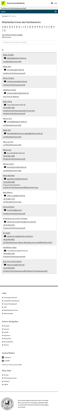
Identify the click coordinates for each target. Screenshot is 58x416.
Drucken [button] (6, 375)
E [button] (12, 26)
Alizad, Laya (7, 150)
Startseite (5, 16)
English (6, 384)
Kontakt (6, 332)
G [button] (16, 26)
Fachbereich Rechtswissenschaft (13, 8)
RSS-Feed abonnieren (10, 378)
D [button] (10, 26)
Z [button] (4, 30)
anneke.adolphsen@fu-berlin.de (18, 93)
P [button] (37, 26)
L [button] (27, 26)
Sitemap (6, 345)
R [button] (39, 26)
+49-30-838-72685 (9, 156)
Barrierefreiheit (8, 342)
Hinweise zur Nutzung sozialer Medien (12, 365)
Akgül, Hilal (7, 130)
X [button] (53, 26)
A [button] (2, 26)
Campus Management (10, 304)
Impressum (7, 335)
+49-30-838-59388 (9, 182)
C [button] (7, 26)
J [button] (23, 26)
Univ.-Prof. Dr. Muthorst (11, 97)
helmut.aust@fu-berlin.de (15, 265)
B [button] (5, 26)
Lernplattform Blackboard (11, 301)
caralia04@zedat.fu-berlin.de (17, 122)
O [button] (35, 26)
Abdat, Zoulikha (8, 55)
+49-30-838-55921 (9, 239)
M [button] (30, 26)
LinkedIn (7, 361)
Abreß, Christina (8, 78)
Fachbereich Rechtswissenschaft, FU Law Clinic (19, 111)
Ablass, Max (7, 66)
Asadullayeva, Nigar (10, 247)
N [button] (32, 26)
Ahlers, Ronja (7, 101)
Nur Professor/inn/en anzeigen (12, 35)
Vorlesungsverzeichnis (10, 297)
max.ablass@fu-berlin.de (15, 70)
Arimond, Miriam (8, 207)
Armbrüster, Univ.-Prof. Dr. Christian (15, 218)
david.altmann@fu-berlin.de (16, 167)
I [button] (21, 26)
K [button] (25, 26)
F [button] (14, 26)
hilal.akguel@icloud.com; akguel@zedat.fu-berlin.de (25, 133)
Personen (6, 329)
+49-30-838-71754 (9, 199)
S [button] (42, 26)
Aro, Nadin (6, 233)
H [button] (19, 26)
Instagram (8, 357)
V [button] (49, 26)
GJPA (5, 307)
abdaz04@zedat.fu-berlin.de (16, 58)
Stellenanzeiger (8, 313)
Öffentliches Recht (46, 242)
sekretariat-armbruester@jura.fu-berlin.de (21, 222)
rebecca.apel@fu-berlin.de (16, 196)
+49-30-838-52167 (9, 225)
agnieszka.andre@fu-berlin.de (17, 179)
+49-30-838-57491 (9, 253)
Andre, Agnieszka (9, 175)
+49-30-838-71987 (9, 108)
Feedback (6, 381)
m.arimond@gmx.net (14, 210)
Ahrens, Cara (7, 118)
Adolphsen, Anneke (9, 90)
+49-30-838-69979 (9, 268)
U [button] (46, 26)
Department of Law (31, 187)
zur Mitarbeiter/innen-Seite (12, 61)
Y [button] (2, 30)
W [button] (51, 26)
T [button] (44, 26)
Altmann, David (8, 164)
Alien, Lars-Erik (8, 142)
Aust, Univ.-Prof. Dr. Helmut (12, 261)
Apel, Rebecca (8, 192)
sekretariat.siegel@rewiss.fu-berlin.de (20, 236)
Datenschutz (7, 338)
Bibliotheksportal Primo (11, 310)
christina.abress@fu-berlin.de (17, 81)
